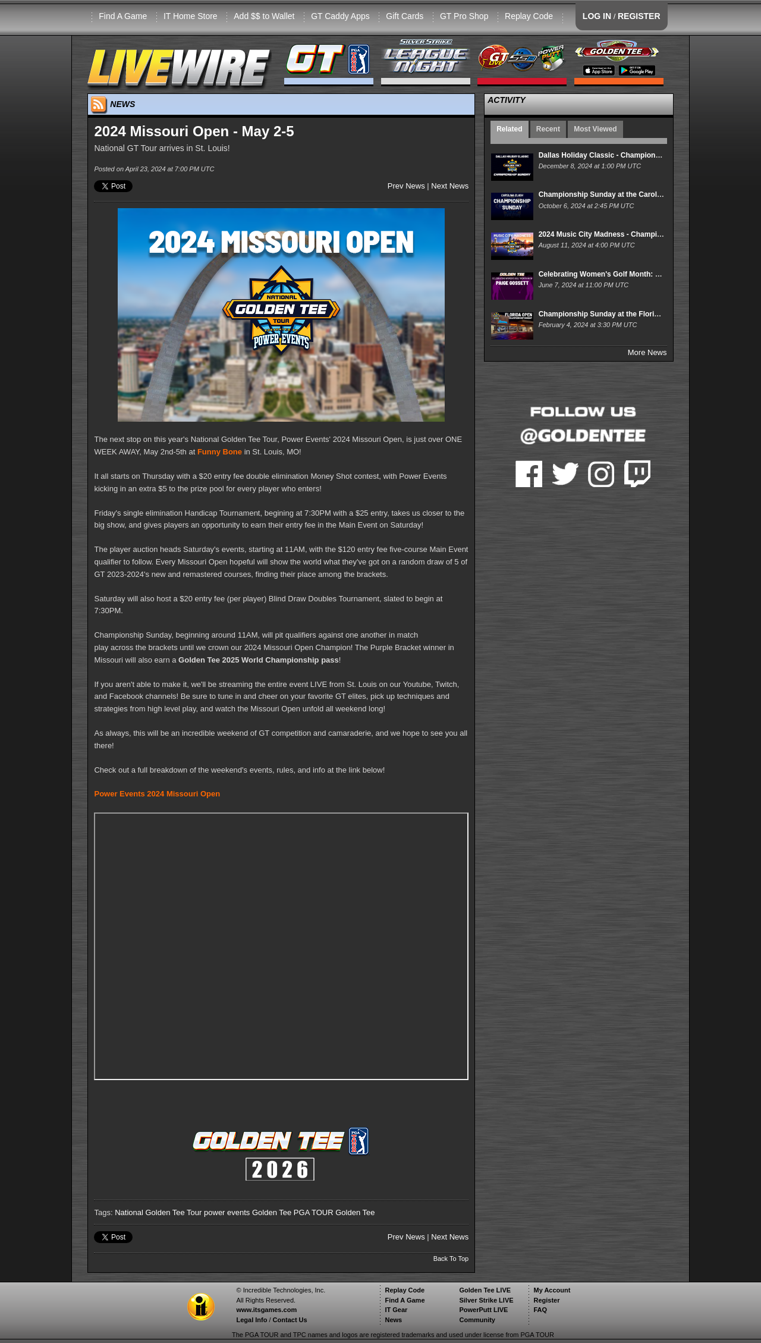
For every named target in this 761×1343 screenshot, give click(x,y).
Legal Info (251, 1319)
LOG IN (597, 16)
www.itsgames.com (266, 1309)
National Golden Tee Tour (158, 1212)
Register (546, 1300)
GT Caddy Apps (340, 16)
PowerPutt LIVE (483, 1309)
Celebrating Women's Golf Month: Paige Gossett (621, 274)
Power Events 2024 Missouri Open (157, 793)
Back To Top (451, 1258)
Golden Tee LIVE (485, 1290)
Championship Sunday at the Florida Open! (612, 314)
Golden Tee (355, 1212)
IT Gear (396, 1309)
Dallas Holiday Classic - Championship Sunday (618, 155)
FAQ (540, 1309)
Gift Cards (404, 16)
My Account (551, 1290)
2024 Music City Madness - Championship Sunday (623, 234)
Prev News (406, 185)
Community (477, 1319)
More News (647, 352)
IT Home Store (190, 16)
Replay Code (529, 16)
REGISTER (639, 16)
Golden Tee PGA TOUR (293, 1212)
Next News (449, 185)
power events (227, 1212)
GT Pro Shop (464, 16)
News (393, 1319)
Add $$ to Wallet (264, 16)
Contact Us (290, 1319)
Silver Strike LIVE (486, 1300)
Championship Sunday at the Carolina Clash (614, 194)
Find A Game (123, 16)
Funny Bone (219, 451)
